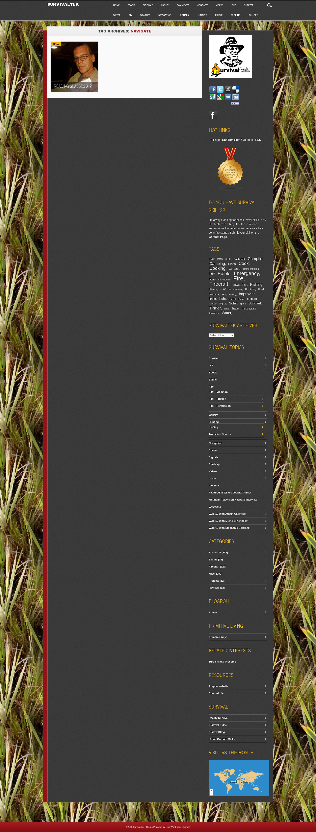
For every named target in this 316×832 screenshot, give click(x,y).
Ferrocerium (224, 279)
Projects (214, 580)
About (165, 5)
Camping (217, 263)
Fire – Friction (217, 398)
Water (117, 15)
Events (213, 559)
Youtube (248, 139)
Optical (232, 299)
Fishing (256, 284)
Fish (244, 284)
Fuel (261, 289)
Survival (254, 303)
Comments (183, 5)
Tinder (215, 308)
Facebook (213, 115)
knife (212, 298)
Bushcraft (239, 259)
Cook (244, 263)
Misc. (56, 44)
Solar (233, 303)
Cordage (234, 268)
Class (232, 263)
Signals (184, 15)
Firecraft (218, 284)
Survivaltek (63, 4)
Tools (226, 308)
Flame (213, 289)
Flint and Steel (235, 289)
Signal (222, 303)
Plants (241, 299)
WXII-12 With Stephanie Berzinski (229, 527)
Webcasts (215, 506)
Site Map (148, 5)
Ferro (212, 279)
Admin (213, 612)
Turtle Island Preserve (222, 661)
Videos (219, 5)
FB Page (214, 139)
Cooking (235, 15)
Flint (223, 289)
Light (222, 298)
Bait (211, 259)
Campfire (256, 258)
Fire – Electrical (218, 391)
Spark (243, 303)
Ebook (131, 5)
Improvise (247, 294)
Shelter (249, 5)
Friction (250, 289)
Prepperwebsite (218, 686)
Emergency (246, 273)
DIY (130, 15)
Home (116, 5)
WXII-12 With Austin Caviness (227, 513)
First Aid (235, 285)
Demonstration (251, 269)
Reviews (214, 587)
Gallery (253, 15)
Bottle (228, 259)
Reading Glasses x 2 (73, 86)
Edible (218, 15)
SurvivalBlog (217, 732)
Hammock (214, 294)
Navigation (165, 15)
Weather (145, 15)
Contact (202, 5)
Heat (224, 294)
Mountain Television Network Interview (233, 499)
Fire (234, 5)
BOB (220, 259)
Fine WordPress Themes (178, 827)
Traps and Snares (220, 434)
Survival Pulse (218, 724)
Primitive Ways (218, 637)
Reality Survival (218, 717)
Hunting (202, 15)
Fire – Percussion (220, 405)
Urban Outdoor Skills (222, 739)
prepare (252, 298)
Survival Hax (217, 693)
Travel (235, 308)
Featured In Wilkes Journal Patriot (230, 492)
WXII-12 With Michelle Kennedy (228, 520)
